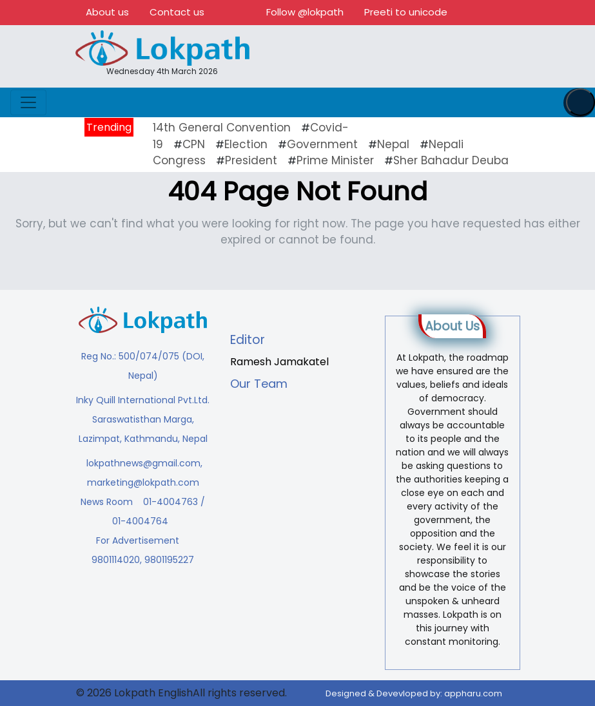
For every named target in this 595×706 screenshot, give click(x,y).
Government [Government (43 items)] (322, 144)
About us (107, 12)
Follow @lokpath (305, 12)
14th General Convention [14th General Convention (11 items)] (222, 127)
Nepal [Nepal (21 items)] (393, 144)
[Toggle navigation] (28, 102)
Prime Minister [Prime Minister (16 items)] (335, 160)
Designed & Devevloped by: (414, 693)
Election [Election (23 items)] (246, 144)
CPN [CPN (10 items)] (193, 144)
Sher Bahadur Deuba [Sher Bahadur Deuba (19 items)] (451, 160)
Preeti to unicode (405, 12)
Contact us (177, 12)
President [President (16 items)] (251, 160)
